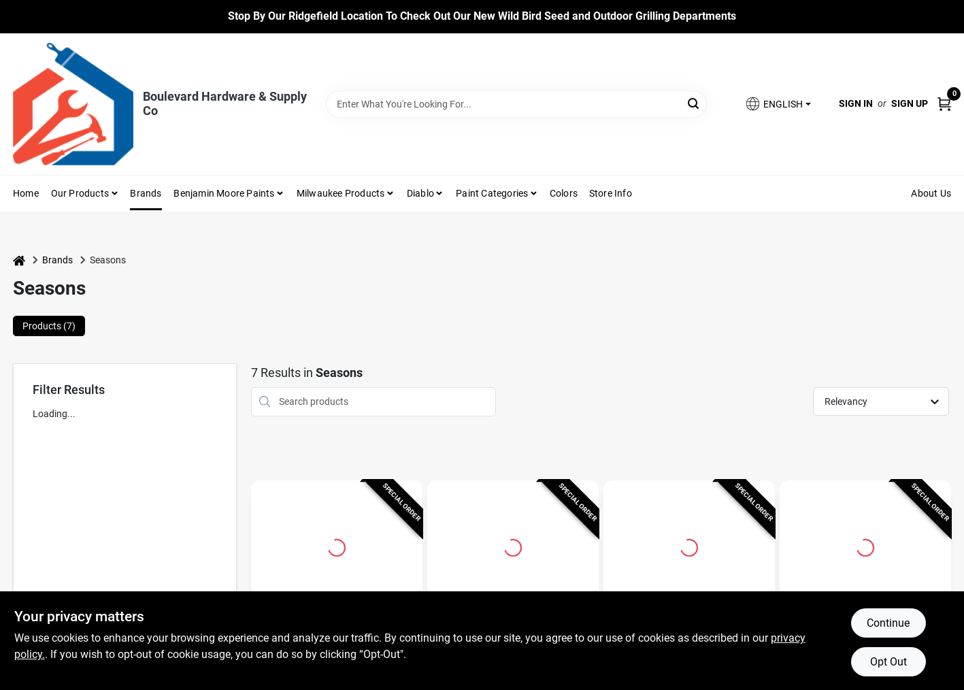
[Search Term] (516, 104)
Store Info (610, 193)
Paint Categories (492, 193)
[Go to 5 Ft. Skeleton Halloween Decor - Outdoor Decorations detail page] (513, 545)
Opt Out (888, 661)
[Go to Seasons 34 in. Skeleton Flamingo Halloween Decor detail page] (689, 545)
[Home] (19, 260)
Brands (145, 193)
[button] (778, 103)
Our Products (80, 193)
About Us (931, 193)
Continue (888, 623)
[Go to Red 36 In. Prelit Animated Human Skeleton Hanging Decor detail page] (865, 545)
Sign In (856, 103)
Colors (564, 193)
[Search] (694, 103)
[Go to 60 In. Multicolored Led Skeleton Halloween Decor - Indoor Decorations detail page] (337, 545)
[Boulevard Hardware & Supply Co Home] (73, 104)
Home (26, 193)
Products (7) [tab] (49, 326)
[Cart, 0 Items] (944, 104)
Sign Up (909, 103)
